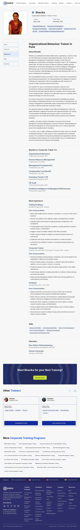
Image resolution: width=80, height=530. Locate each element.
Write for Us (72, 508)
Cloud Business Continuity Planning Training (53, 451)
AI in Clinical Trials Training (11, 459)
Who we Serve (61, 493)
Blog (70, 490)
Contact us (60, 511)
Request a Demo (40, 377)
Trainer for (7, 49)
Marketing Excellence (38, 494)
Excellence (38, 487)
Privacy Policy (61, 526)
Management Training (27, 498)
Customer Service (40, 511)
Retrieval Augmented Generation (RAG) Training (37, 447)
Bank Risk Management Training (61, 447)
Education (6, 64)
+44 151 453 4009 (53, 480)
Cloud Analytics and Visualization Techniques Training (18, 463)
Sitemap (71, 496)
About (5, 44)
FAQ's (48, 499)
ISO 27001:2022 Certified (10, 513)
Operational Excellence (38, 498)
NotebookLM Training (9, 451)
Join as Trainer (72, 505)
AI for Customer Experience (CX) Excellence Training (18, 455)
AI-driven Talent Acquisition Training (13, 471)
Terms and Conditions (72, 526)
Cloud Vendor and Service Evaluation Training (54, 459)
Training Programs (21, 3)
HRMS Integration (51, 513)
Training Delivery (62, 501)
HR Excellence (39, 506)
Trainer (70, 503)
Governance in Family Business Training (29, 451)
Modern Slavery (53, 526)
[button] (21, 3)
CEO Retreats (61, 496)
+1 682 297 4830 (35, 480)
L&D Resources (73, 493)
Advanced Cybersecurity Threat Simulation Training (53, 443)
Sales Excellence (39, 490)
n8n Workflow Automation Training (30, 459)
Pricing (59, 498)
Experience (7, 54)
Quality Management (38, 519)
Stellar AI (48, 508)
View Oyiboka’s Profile (59, 423)
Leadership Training (27, 502)
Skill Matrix (49, 510)
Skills (5, 59)
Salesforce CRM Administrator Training (45, 455)
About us (60, 490)
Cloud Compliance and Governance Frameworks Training (19, 467)
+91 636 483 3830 (72, 480)
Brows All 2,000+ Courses (28, 520)
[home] (8, 3)
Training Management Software (50, 492)
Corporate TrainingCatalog (49, 503)
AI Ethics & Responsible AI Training (13, 447)
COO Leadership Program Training (27, 443)
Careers (60, 508)
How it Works (49, 496)
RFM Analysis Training (9, 443)
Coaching (54, 3)
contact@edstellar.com (20, 480)
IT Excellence (38, 509)
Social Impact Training (27, 515)
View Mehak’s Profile (21, 423)
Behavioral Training (27, 506)
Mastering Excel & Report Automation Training (47, 463)
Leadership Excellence (38, 515)
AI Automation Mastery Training (66, 455)
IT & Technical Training (28, 493)
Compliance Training (27, 511)
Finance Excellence (38, 502)
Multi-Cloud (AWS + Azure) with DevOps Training (49, 467)
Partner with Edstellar (61, 504)
